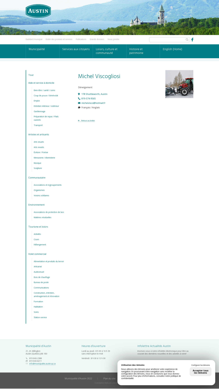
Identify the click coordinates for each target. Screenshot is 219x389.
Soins (36, 311)
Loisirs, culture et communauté (106, 51)
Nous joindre (113, 39)
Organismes (39, 189)
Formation (38, 301)
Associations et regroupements (48, 184)
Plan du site (109, 377)
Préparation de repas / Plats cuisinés (46, 118)
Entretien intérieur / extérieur (46, 105)
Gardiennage (39, 111)
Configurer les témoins (200, 365)
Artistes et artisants (38, 134)
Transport (38, 124)
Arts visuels (39, 141)
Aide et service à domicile (41, 82)
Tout (31, 74)
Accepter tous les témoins (200, 371)
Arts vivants (39, 146)
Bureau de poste (41, 282)
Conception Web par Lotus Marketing (109, 382)
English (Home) (172, 49)
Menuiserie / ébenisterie (44, 157)
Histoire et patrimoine (136, 51)
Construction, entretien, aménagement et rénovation (46, 294)
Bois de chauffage (42, 276)
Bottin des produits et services (59, 39)
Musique (37, 162)
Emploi (37, 100)
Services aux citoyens (76, 49)
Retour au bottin (86, 120)
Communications (41, 287)
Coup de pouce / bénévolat (46, 95)
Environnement (36, 204)
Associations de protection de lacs (49, 211)
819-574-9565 (87, 98)
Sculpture (38, 167)
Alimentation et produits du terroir (49, 261)
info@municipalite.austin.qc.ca (42, 362)
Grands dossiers (97, 39)
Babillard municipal (34, 39)
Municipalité (37, 49)
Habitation (38, 306)
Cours (36, 239)
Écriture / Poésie (41, 152)
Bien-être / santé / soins (44, 89)
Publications (81, 39)
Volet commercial (37, 253)
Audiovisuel (39, 271)
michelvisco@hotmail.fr (91, 102)
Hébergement (40, 244)
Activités (37, 233)
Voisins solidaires (41, 195)
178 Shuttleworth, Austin (92, 93)
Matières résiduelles (42, 217)
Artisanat (38, 266)
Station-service (40, 317)
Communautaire (36, 177)
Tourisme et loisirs (38, 226)
